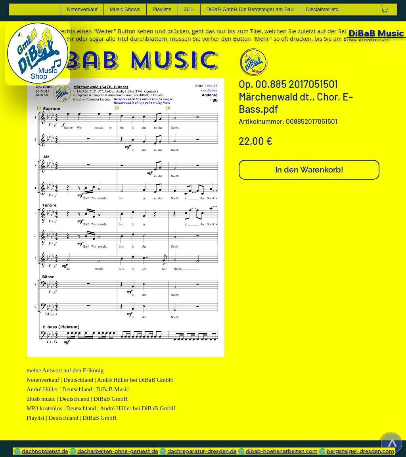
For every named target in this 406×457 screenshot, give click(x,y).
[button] (124, 9)
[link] (385, 9)
